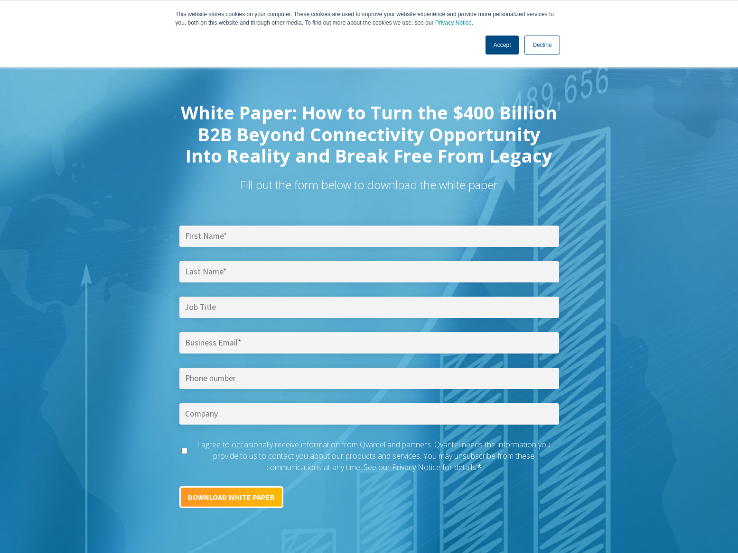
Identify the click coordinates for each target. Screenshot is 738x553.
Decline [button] (541, 45)
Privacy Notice (453, 22)
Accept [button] (502, 45)
